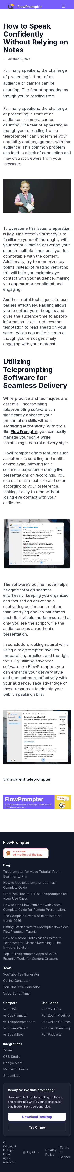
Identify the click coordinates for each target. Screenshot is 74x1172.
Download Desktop (37, 1117)
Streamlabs (11, 1076)
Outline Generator (16, 981)
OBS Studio (11, 1057)
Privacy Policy (50, 1152)
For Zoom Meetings (56, 1015)
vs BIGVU (10, 1009)
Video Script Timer (17, 993)
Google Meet (12, 1063)
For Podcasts (51, 1034)
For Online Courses (56, 1022)
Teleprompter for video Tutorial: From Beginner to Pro (31, 874)
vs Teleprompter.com (19, 1022)
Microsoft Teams (15, 1069)
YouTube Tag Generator (21, 974)
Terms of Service (65, 1152)
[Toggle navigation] (63, 6)
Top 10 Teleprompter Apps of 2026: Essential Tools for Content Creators (30, 956)
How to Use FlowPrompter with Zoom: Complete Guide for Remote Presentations (34, 907)
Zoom (7, 1050)
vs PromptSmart (15, 1028)
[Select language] (31, 1152)
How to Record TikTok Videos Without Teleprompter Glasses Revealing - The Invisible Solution (32, 942)
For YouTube (51, 1009)
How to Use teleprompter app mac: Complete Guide (29, 885)
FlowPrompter (24, 431)
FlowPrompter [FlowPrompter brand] (16, 842)
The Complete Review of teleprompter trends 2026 (32, 918)
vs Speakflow (13, 1034)
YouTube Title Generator (21, 987)
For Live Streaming (56, 1028)
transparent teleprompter (27, 779)
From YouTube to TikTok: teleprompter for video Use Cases (35, 896)
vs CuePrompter (15, 1015)
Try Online (37, 1127)
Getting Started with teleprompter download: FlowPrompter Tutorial (36, 929)
